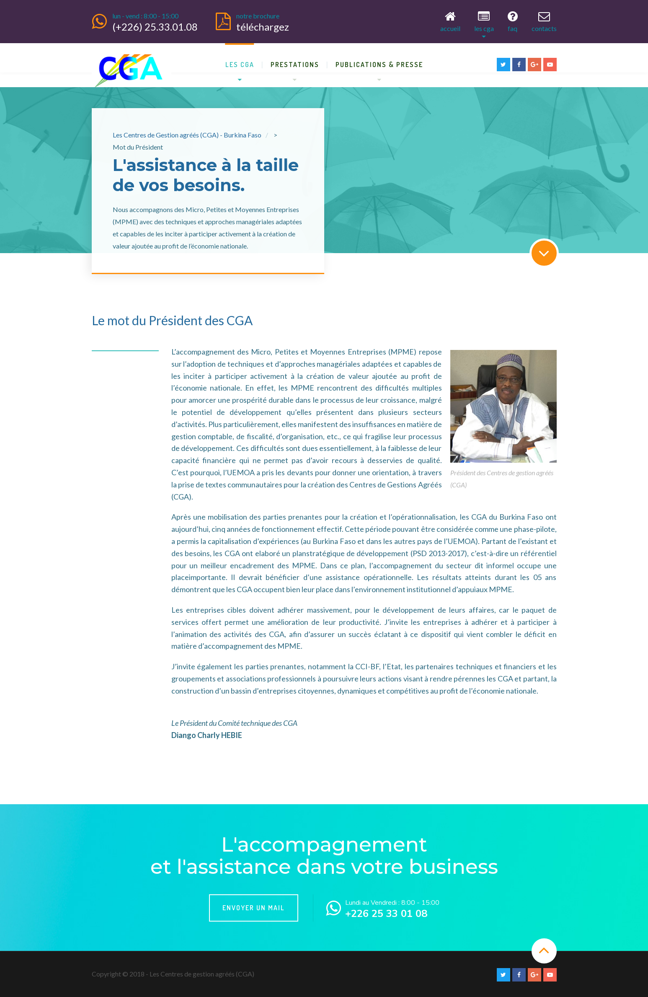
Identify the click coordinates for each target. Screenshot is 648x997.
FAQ (513, 20)
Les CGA (484, 20)
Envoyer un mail (253, 906)
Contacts (544, 20)
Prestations (295, 63)
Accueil (450, 20)
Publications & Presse (379, 63)
